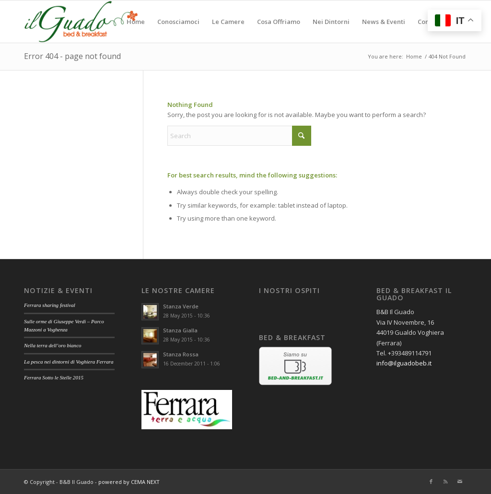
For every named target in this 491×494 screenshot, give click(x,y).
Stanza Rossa (181, 354)
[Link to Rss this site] (445, 481)
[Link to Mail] (460, 481)
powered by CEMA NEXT (129, 481)
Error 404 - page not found (72, 56)
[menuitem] (135, 21)
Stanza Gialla (180, 330)
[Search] (239, 136)
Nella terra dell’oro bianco (53, 345)
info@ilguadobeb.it (404, 363)
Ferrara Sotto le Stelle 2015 (53, 377)
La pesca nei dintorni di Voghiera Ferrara (69, 362)
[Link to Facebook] (431, 481)
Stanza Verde (181, 306)
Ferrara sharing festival (49, 305)
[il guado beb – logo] (81, 21)
